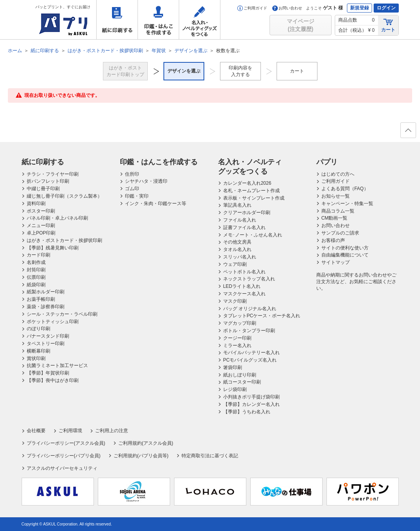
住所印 (132, 174)
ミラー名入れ (237, 345)
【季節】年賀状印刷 (48, 373)
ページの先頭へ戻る (408, 132)
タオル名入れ (237, 249)
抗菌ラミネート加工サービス (57, 365)
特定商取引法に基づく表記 (210, 455)
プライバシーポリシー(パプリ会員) (64, 455)
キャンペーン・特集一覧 (347, 203)
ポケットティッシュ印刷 (53, 321)
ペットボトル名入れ (244, 272)
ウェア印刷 (235, 264)
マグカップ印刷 (239, 323)
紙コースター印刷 (242, 382)
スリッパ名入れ (239, 257)
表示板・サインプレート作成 (253, 198)
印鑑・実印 (137, 196)
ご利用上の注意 (111, 430)
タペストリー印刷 (45, 343)
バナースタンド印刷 (48, 336)
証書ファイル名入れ (244, 227)
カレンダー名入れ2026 (247, 183)
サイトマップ (335, 262)
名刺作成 (36, 262)
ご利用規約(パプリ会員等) (141, 455)
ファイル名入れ (239, 220)
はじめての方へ (337, 174)
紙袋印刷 (36, 284)
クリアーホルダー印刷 (246, 212)
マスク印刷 (235, 301)
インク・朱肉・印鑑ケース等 (155, 203)
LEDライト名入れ (241, 286)
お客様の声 (333, 240)
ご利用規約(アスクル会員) (145, 443)
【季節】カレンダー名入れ (251, 404)
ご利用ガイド (252, 8)
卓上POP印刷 (41, 233)
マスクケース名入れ (244, 293)
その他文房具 (237, 242)
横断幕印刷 (38, 351)
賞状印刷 (36, 358)
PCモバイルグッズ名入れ (250, 360)
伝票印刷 (36, 277)
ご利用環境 (70, 430)
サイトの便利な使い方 (345, 248)
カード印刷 (38, 255)
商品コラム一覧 (337, 211)
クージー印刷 (237, 338)
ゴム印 (132, 188)
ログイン (386, 8)
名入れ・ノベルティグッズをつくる (199, 19)
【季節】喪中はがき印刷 (53, 380)
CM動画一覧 (334, 218)
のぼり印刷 (38, 328)
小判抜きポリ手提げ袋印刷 (251, 397)
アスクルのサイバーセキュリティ (62, 468)
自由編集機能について (345, 255)
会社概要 (36, 430)
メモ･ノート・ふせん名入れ (252, 235)
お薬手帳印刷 (41, 299)
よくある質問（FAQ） (345, 188)
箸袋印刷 (232, 367)
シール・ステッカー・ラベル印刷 (62, 314)
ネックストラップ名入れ (249, 279)
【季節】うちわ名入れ (246, 412)
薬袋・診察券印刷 (45, 306)
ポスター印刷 (41, 211)
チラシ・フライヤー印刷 (53, 174)
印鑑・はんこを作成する (158, 19)
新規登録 (359, 8)
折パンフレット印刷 (48, 181)
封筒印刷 (36, 270)
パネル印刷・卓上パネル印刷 (57, 218)
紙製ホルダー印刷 (45, 292)
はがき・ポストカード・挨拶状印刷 (64, 240)
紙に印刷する (117, 19)
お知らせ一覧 (335, 196)
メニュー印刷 (41, 225)
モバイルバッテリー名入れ (251, 352)
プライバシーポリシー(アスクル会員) (66, 443)
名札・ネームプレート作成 (251, 190)
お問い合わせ (287, 8)
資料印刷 (36, 203)
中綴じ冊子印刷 (43, 188)
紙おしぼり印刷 (239, 375)
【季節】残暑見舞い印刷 (53, 248)
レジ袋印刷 (235, 389)
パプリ (326, 162)
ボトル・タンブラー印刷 (249, 330)
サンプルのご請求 (340, 233)
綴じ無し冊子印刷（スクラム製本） (64, 196)
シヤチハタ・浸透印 (146, 181)
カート (388, 25)
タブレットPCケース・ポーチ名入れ (262, 315)
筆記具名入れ (237, 205)
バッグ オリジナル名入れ (249, 308)
